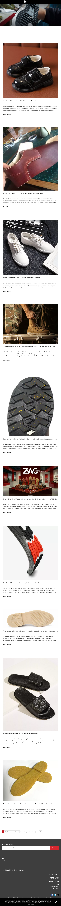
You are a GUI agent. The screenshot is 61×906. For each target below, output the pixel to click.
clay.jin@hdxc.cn (55, 886)
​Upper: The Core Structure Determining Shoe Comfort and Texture (24, 193)
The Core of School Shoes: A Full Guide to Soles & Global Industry (24, 101)
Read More (7, 114)
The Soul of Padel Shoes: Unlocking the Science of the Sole (22, 583)
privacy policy (31, 904)
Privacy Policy (49, 898)
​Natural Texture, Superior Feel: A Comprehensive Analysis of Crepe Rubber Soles (29, 804)
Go (40, 832)
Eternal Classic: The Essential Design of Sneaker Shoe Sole (21, 278)
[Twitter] (58, 895)
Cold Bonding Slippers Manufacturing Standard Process (20, 733)
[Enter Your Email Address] (26, 848)
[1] (3, 859)
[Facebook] (52, 895)
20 (15, 832)
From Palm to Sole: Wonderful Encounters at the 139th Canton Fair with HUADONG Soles (31, 499)
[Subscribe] (54, 848)
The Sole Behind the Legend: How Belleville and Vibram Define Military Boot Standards (30, 346)
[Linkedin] (55, 895)
